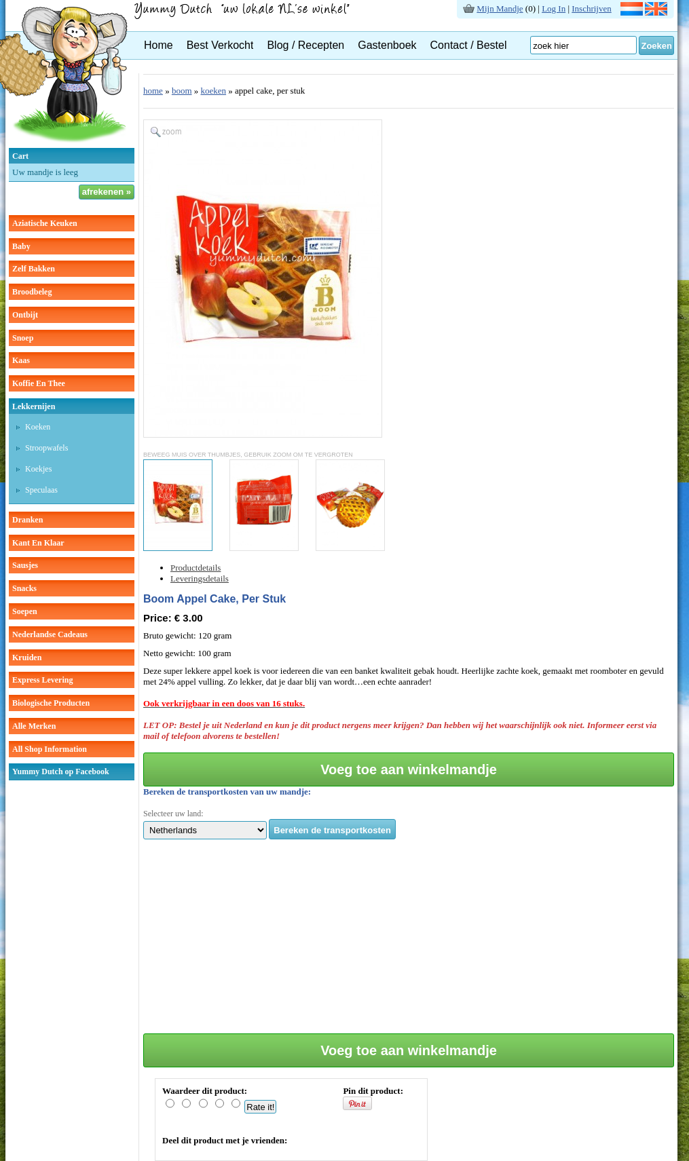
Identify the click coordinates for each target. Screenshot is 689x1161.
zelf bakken (33, 268)
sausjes (25, 565)
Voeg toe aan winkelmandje (408, 769)
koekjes (38, 469)
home (153, 90)
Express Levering (42, 680)
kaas (21, 360)
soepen (24, 611)
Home (158, 45)
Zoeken (656, 46)
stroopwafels (46, 448)
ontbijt (25, 315)
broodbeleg (32, 292)
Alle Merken (34, 726)
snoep (22, 338)
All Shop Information (49, 749)
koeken (37, 427)
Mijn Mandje (500, 8)
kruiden (26, 657)
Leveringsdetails (199, 578)
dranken (27, 520)
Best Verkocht (220, 45)
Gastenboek (387, 45)
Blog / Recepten (305, 45)
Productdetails (195, 568)
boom (182, 90)
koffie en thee (38, 383)
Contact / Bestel (468, 45)
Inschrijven (591, 8)
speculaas (41, 490)
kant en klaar (38, 543)
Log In (553, 8)
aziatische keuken (44, 223)
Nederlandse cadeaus (50, 634)
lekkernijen (33, 406)
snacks (24, 588)
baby (21, 246)
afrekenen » (106, 192)
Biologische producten (51, 703)
